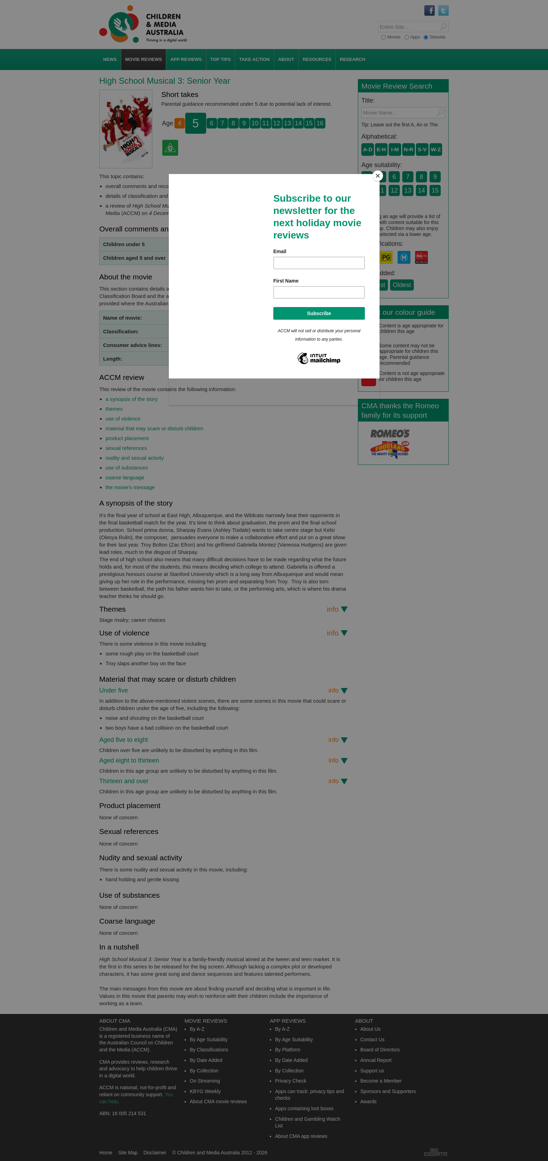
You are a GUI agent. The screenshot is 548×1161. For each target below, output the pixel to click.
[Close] (378, 176)
